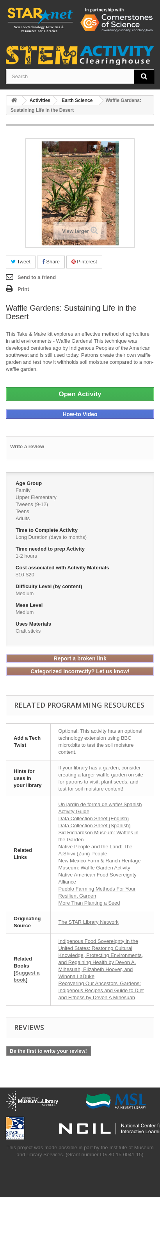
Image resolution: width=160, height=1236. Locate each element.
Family (23, 490)
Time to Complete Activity (47, 530)
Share (51, 262)
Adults (23, 518)
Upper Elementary (36, 497)
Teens (22, 511)
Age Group (29, 483)
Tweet (20, 262)
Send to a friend (37, 277)
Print (23, 289)
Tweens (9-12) (32, 504)
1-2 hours (26, 556)
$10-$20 (25, 575)
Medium (25, 593)
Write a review (27, 446)
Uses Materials (34, 624)
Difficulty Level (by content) (50, 586)
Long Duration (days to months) (51, 537)
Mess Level (30, 605)
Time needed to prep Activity (51, 549)
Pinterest (84, 262)
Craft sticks (28, 631)
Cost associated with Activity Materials (63, 568)
